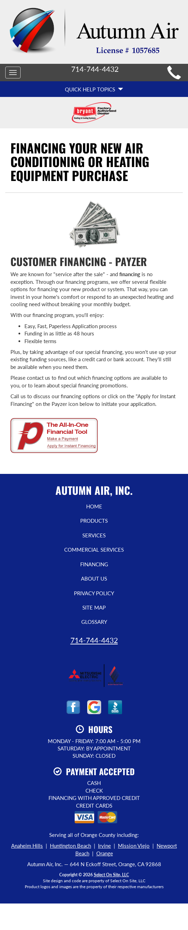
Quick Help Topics (94, 89)
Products (94, 520)
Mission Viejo (134, 845)
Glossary (94, 622)
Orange (104, 853)
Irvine (104, 845)
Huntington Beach (70, 845)
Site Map (94, 607)
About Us (94, 578)
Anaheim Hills (27, 845)
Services (94, 535)
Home (94, 506)
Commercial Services (94, 549)
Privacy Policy (94, 593)
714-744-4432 (94, 640)
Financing (94, 564)
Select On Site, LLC (111, 874)
